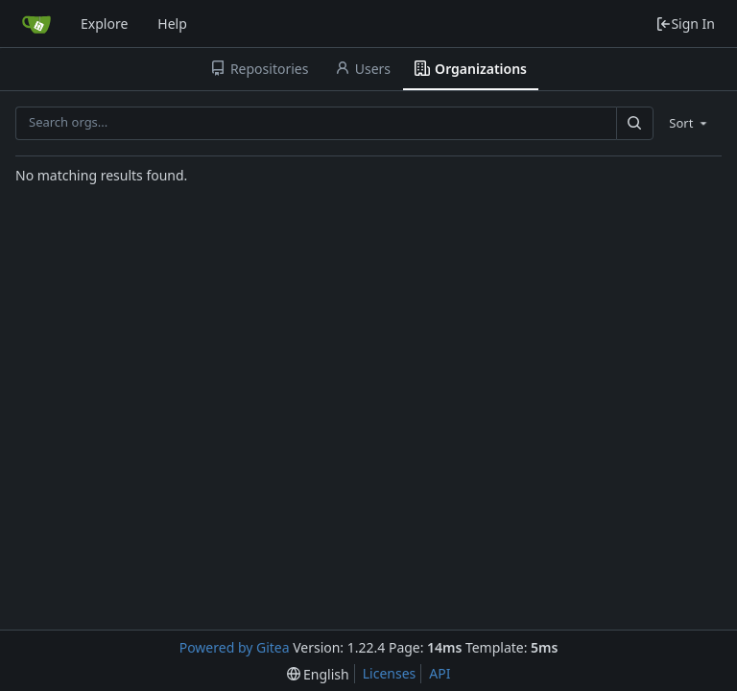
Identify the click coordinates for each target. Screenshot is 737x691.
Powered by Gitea (234, 647)
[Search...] (634, 123)
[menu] (689, 123)
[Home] (36, 24)
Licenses (389, 673)
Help (172, 23)
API (439, 673)
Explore (104, 23)
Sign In (685, 23)
